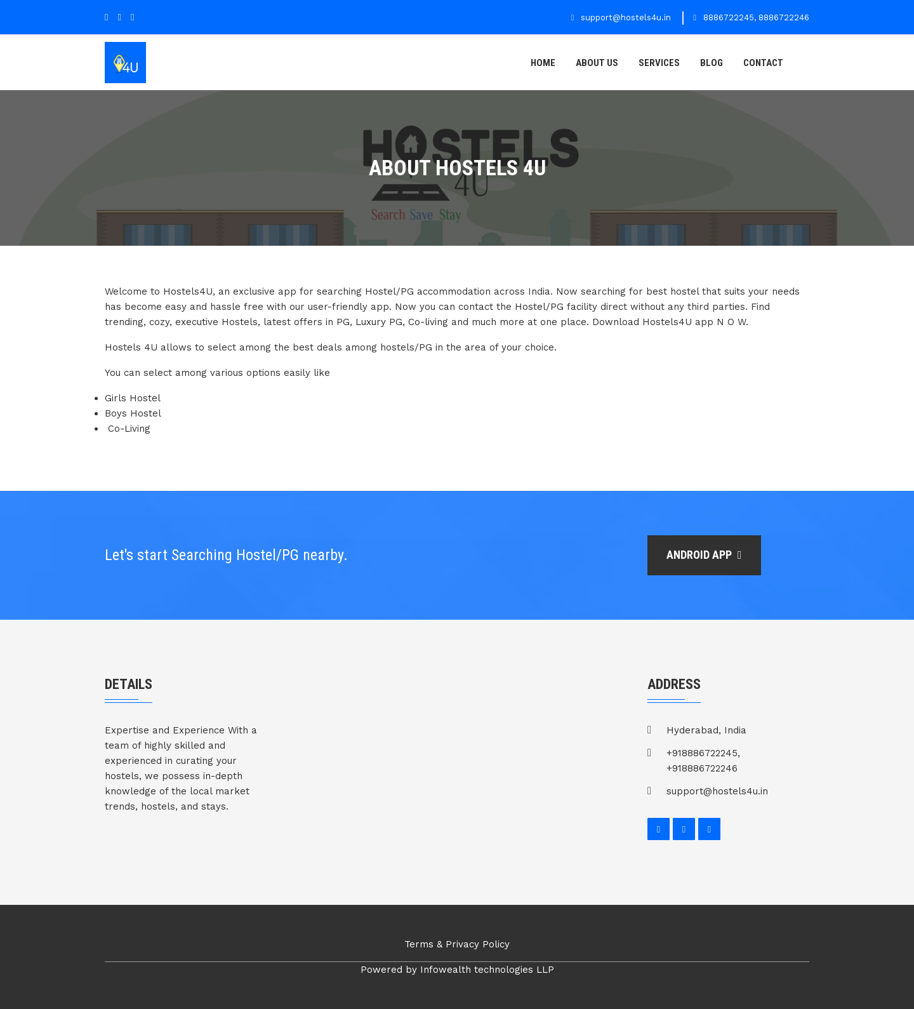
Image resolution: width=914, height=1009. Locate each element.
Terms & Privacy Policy (457, 944)
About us (597, 63)
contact (763, 63)
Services (659, 63)
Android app (704, 554)
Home (543, 63)
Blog (711, 63)
